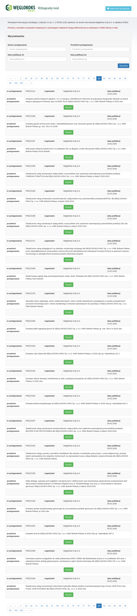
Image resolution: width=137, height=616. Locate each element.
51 (52, 78)
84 (120, 78)
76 (78, 78)
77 (83, 78)
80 (99, 78)
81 (104, 78)
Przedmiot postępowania (82, 45)
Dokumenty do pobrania (118, 9)
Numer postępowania (17, 45)
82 (110, 78)
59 (57, 78)
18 (31, 78)
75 (73, 78)
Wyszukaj (123, 66)
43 (47, 78)
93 (10, 83)
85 (125, 78)
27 (36, 78)
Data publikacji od (16, 55)
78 (89, 78)
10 (26, 78)
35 (42, 78)
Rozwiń (68, 107)
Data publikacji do (79, 55)
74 (68, 78)
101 (16, 83)
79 (94, 78)
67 (63, 78)
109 (21, 83)
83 (115, 78)
